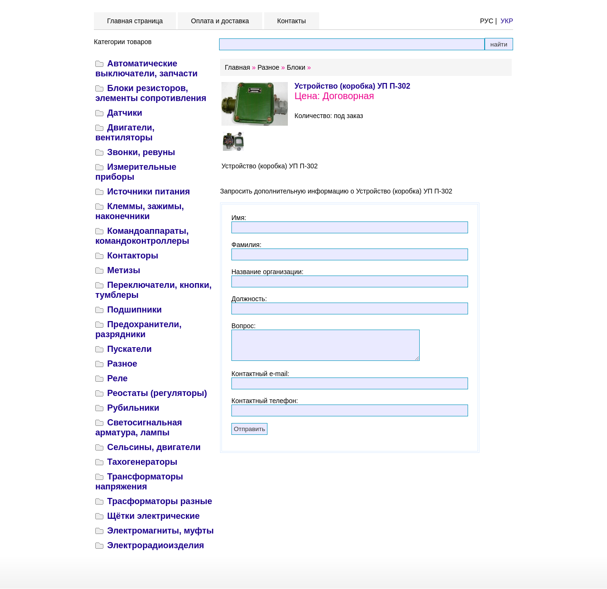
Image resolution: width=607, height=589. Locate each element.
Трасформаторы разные (159, 501)
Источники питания (148, 191)
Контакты (292, 21)
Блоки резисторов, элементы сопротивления (150, 93)
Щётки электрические (153, 516)
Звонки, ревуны (141, 152)
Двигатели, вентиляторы (125, 132)
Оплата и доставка (220, 21)
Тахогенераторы (142, 462)
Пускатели (129, 349)
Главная (237, 67)
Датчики (124, 113)
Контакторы (132, 255)
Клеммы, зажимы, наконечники (139, 211)
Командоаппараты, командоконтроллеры (142, 236)
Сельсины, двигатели (154, 447)
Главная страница (134, 21)
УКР (507, 21)
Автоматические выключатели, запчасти (146, 68)
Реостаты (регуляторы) (157, 393)
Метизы (123, 270)
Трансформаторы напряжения (139, 481)
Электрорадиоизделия (155, 545)
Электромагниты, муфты (160, 530)
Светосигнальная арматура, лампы (138, 427)
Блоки (296, 67)
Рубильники (133, 408)
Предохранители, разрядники (138, 329)
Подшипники (134, 309)
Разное (122, 363)
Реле (117, 378)
